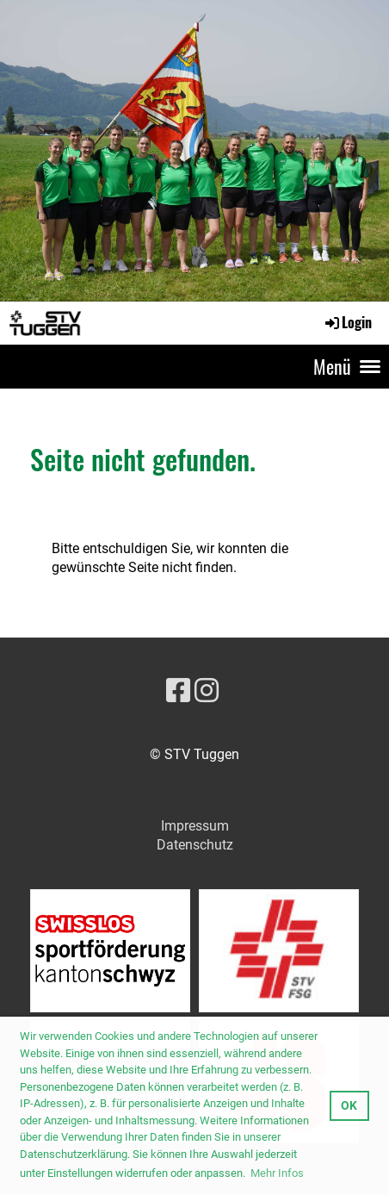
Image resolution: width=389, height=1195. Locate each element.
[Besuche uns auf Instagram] (206, 691)
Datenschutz (195, 845)
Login (347, 322)
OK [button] (349, 1106)
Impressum (195, 826)
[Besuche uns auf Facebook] (178, 691)
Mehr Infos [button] (277, 1173)
